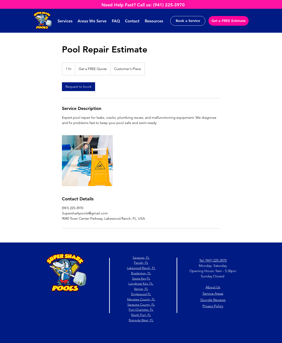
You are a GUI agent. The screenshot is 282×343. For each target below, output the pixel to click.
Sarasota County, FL (141, 305)
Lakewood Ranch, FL (141, 268)
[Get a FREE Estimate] (228, 21)
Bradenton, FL (141, 273)
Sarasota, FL (141, 258)
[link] (78, 86)
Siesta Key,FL (141, 278)
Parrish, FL (141, 263)
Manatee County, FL (141, 299)
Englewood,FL (141, 294)
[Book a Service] (187, 21)
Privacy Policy (212, 306)
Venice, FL (141, 289)
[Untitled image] (87, 160)
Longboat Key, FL (141, 284)
